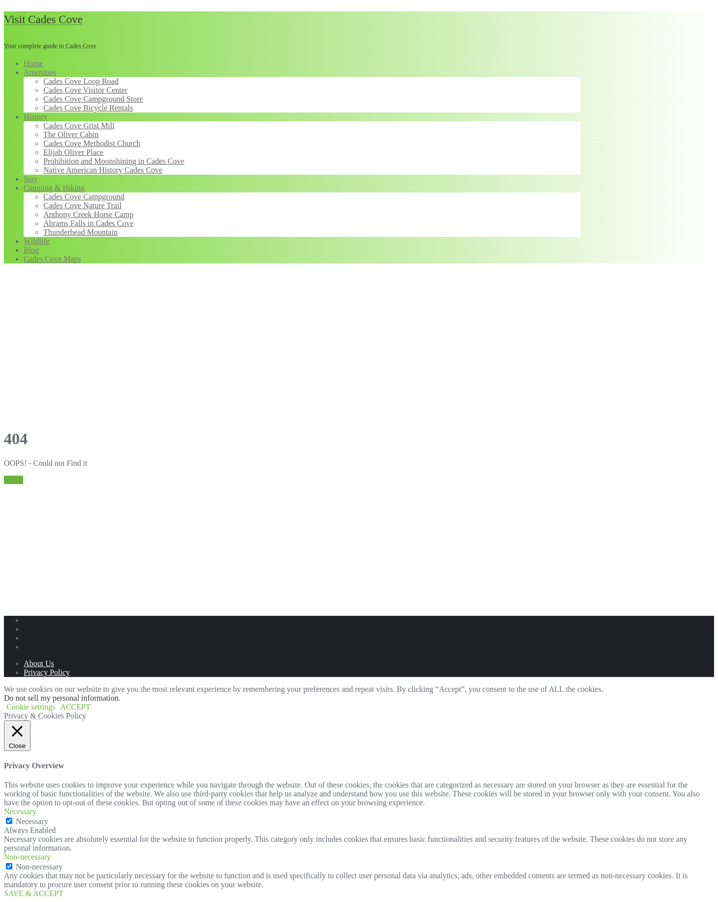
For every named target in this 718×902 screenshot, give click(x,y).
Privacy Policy (47, 672)
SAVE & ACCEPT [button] (34, 893)
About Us (39, 663)
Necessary (32, 821)
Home (13, 480)
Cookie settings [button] (30, 707)
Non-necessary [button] (27, 857)
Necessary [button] (20, 811)
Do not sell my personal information (61, 698)
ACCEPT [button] (75, 707)
